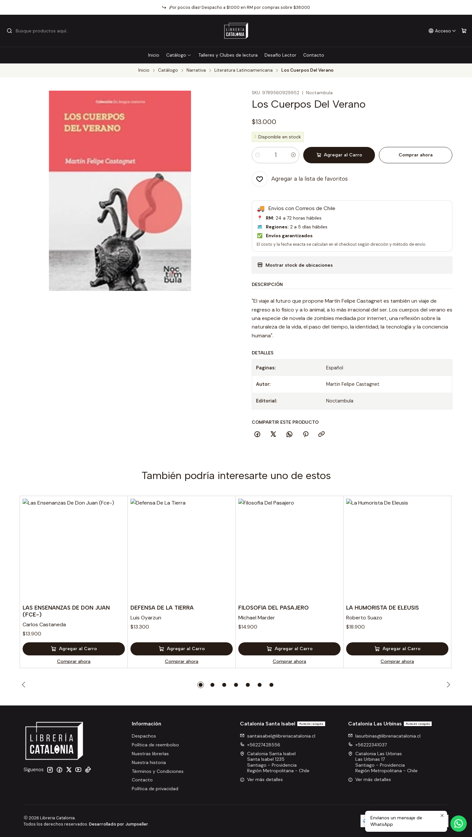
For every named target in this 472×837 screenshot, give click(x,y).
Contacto (313, 55)
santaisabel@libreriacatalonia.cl (277, 736)
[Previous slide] (25, 685)
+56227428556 (260, 745)
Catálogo (178, 55)
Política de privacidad (155, 789)
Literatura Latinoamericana (243, 70)
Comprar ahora (416, 155)
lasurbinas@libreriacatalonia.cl (384, 736)
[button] (201, 685)
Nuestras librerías (150, 754)
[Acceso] (442, 31)
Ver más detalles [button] (261, 779)
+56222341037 (367, 745)
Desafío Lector (280, 55)
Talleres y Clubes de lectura (228, 55)
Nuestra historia (149, 762)
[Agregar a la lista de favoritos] (300, 179)
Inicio (153, 55)
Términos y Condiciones (158, 771)
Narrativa (196, 70)
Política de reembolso (155, 745)
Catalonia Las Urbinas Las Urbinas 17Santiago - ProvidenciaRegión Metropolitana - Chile (383, 762)
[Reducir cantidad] (257, 155)
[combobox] (40, 30)
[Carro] (464, 31)
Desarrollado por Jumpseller (118, 824)
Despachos (144, 736)
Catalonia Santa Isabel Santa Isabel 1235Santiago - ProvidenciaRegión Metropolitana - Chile (274, 762)
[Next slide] (447, 685)
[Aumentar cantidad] (293, 155)
